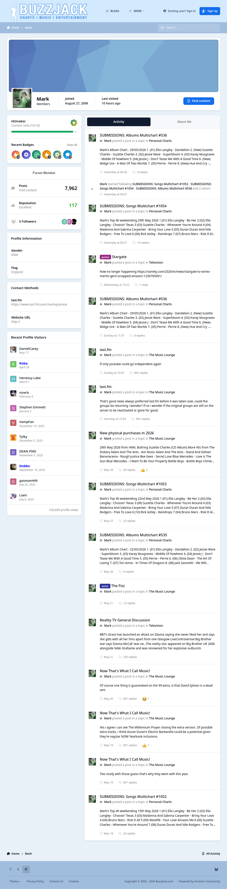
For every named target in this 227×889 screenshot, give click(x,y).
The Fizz (118, 585)
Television (156, 262)
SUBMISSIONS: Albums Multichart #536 (133, 135)
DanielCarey (28, 348)
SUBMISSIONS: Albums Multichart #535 (133, 535)
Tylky (23, 436)
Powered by (199, 881)
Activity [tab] (118, 122)
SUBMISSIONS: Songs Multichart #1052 (160, 184)
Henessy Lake (30, 378)
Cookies (74, 881)
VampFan (26, 421)
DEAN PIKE (27, 451)
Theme (15, 881)
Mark (107, 141)
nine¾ (24, 392)
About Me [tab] (184, 122)
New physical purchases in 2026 (127, 433)
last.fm (106, 349)
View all (72, 145)
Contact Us (56, 881)
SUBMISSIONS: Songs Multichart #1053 (133, 484)
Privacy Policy (35, 881)
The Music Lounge (162, 355)
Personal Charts (160, 141)
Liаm (23, 495)
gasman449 (28, 480)
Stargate (119, 256)
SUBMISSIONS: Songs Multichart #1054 (133, 206)
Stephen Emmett (32, 407)
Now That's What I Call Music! (125, 671)
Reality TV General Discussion (125, 620)
